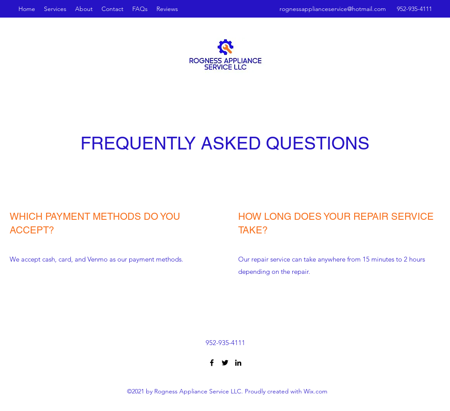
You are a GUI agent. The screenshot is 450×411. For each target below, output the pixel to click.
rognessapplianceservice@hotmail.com (332, 9)
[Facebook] (211, 362)
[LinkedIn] (238, 362)
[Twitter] (225, 362)
